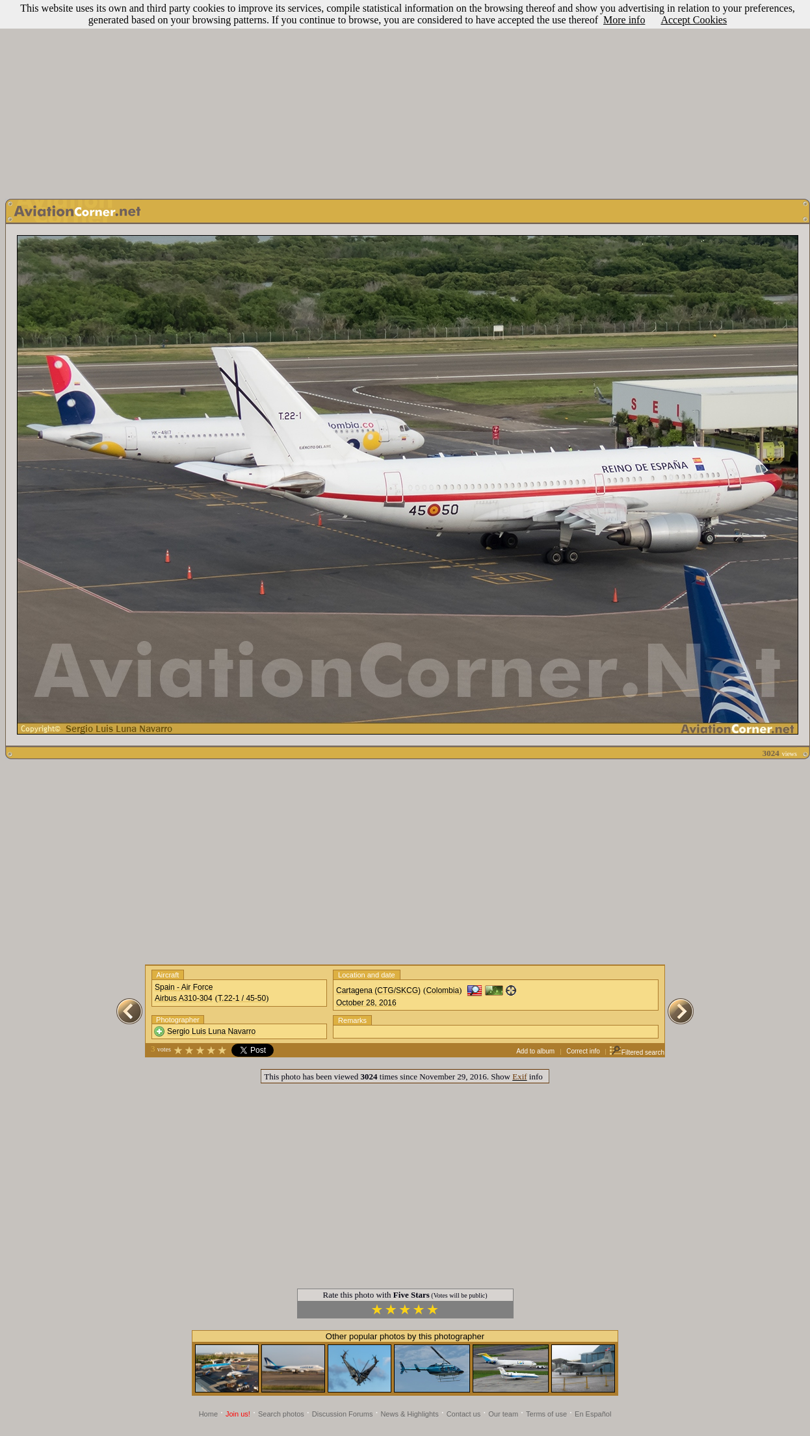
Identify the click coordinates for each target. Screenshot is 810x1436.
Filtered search (636, 1052)
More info (624, 19)
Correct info (583, 1051)
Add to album (535, 1051)
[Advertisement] (405, 96)
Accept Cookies (693, 19)
